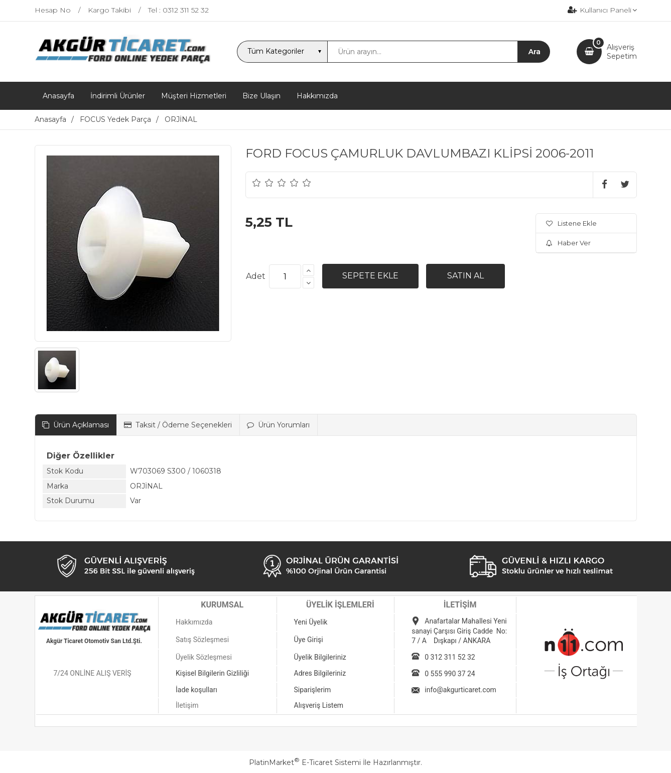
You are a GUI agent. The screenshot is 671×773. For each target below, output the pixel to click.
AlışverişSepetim (622, 52)
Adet (255, 276)
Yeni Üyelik (311, 622)
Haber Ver (568, 243)
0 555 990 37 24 (450, 674)
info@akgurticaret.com (460, 690)
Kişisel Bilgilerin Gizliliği (212, 673)
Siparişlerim (312, 690)
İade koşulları (196, 690)
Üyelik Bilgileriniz (320, 657)
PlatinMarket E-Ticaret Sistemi (305, 762)
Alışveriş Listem (319, 705)
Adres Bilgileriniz (320, 673)
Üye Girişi (308, 640)
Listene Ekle (571, 223)
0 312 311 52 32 (450, 657)
